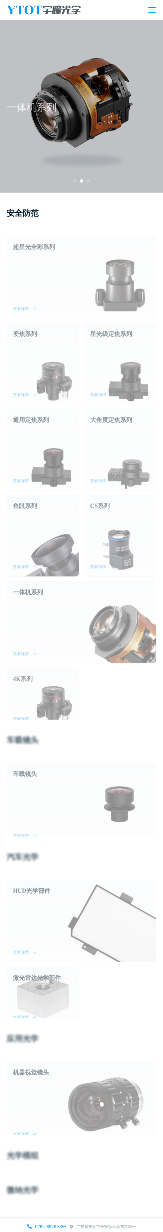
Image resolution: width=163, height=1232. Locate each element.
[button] (75, 181)
